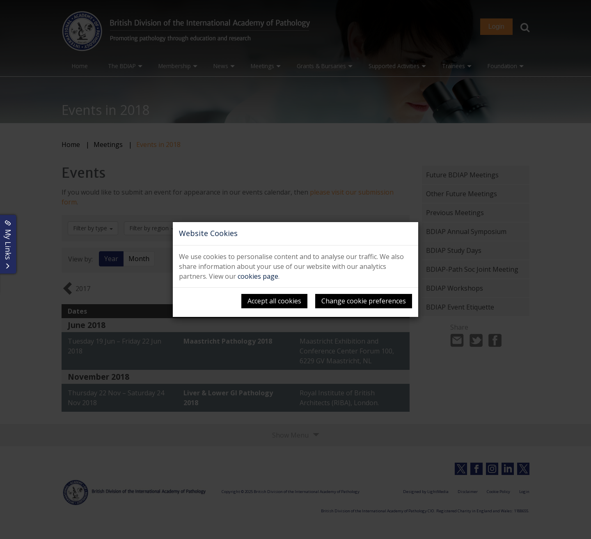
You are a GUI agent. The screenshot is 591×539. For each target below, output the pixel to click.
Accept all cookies (274, 300)
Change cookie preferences (363, 300)
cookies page (258, 276)
